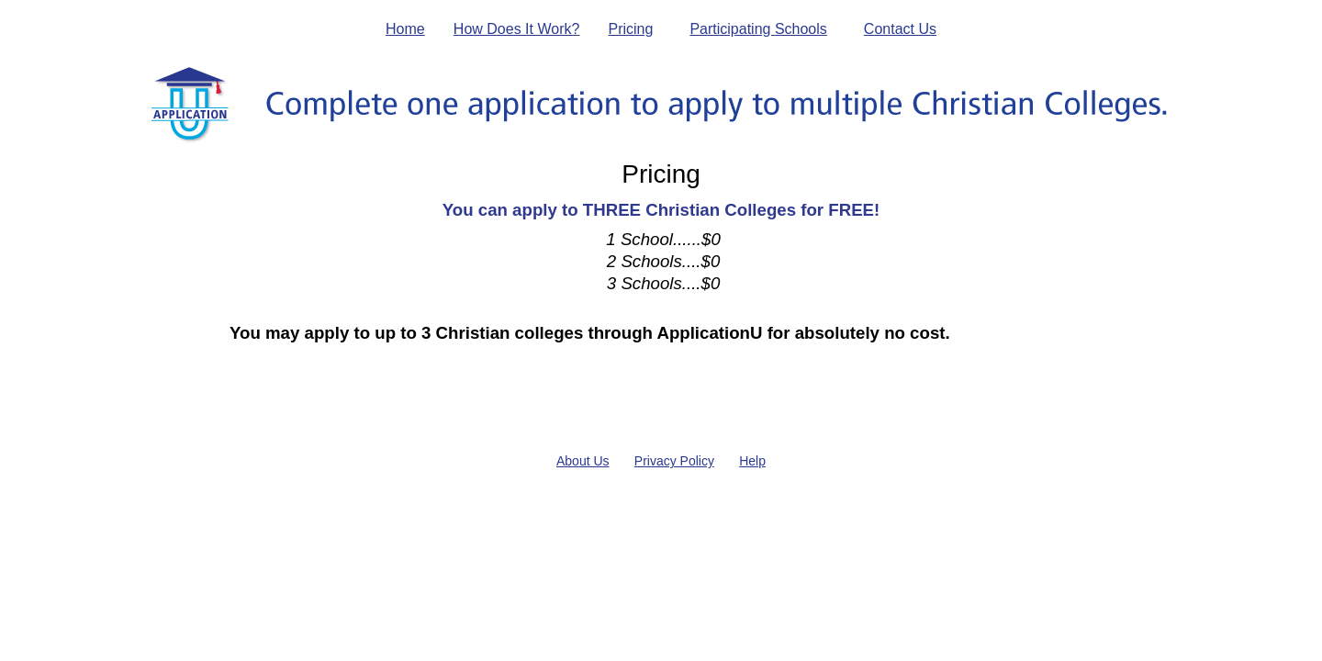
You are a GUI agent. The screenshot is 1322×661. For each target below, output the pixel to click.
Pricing (630, 29)
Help (752, 461)
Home (405, 29)
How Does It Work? (517, 29)
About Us (583, 461)
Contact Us (900, 29)
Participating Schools (757, 29)
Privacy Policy (674, 461)
